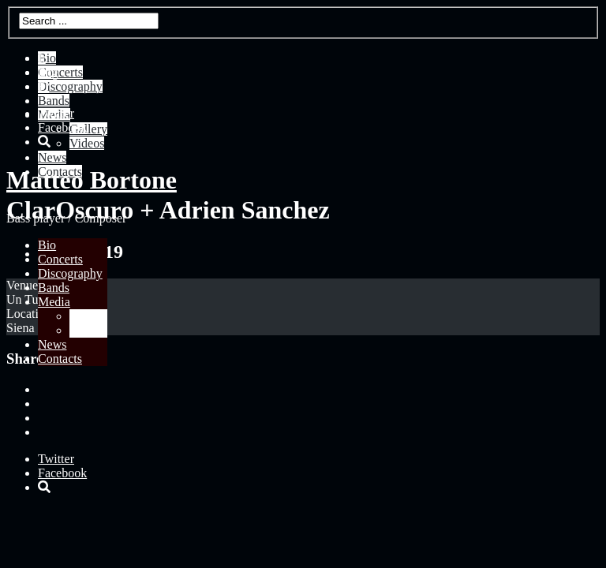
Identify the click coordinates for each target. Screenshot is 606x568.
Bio (47, 245)
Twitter (56, 113)
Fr (43, 86)
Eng (48, 72)
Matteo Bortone (91, 180)
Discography (70, 273)
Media (54, 301)
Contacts (60, 358)
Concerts (60, 259)
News (52, 344)
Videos (86, 330)
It (42, 58)
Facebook (62, 127)
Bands (53, 287)
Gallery (88, 316)
